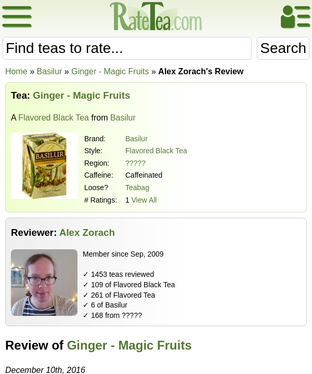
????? (135, 163)
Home (16, 71)
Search (283, 48)
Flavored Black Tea (53, 117)
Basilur (136, 139)
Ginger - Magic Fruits (129, 345)
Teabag (137, 187)
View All (144, 200)
